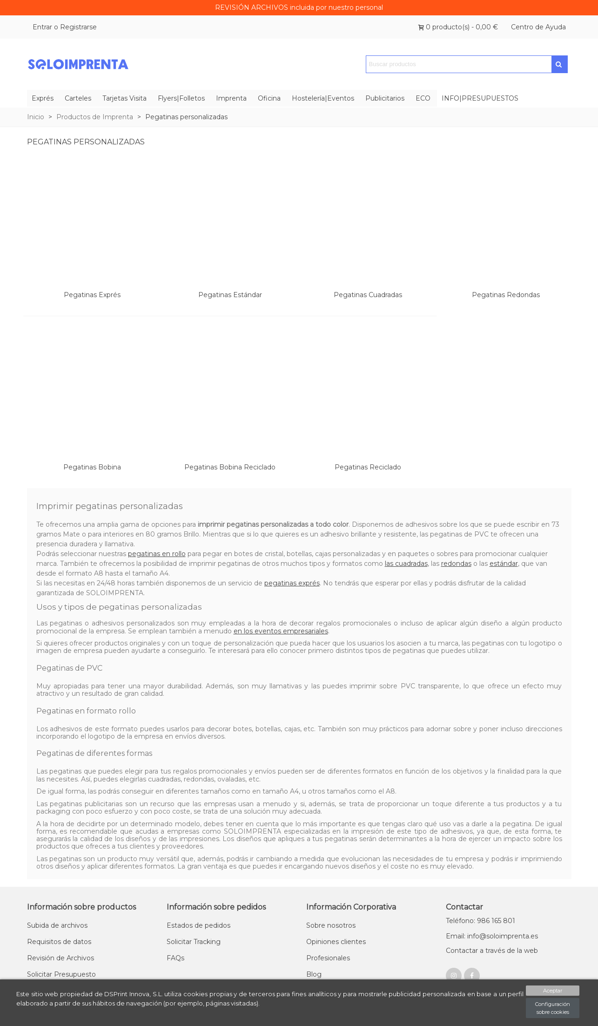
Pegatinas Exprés (92, 295)
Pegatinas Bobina (92, 467)
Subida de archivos (57, 925)
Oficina (269, 98)
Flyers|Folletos (181, 98)
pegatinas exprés (292, 583)
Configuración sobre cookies (552, 1008)
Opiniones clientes (336, 942)
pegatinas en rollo (157, 554)
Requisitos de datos (59, 942)
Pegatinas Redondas (506, 295)
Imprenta (231, 98)
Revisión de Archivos (60, 958)
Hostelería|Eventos (323, 98)
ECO (423, 98)
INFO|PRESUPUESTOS (480, 98)
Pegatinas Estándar (230, 295)
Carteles (78, 98)
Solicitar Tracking (194, 942)
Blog (314, 974)
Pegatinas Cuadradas (368, 295)
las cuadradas (406, 563)
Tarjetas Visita (124, 98)
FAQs (175, 958)
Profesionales (328, 958)
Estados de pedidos (198, 925)
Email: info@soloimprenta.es (492, 936)
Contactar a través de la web (492, 950)
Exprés (43, 98)
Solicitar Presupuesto (61, 974)
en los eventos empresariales (281, 631)
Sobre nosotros (331, 925)
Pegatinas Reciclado (368, 467)
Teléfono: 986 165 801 (480, 921)
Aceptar (552, 990)
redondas (456, 563)
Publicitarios (384, 98)
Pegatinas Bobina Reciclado (229, 467)
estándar (504, 563)
